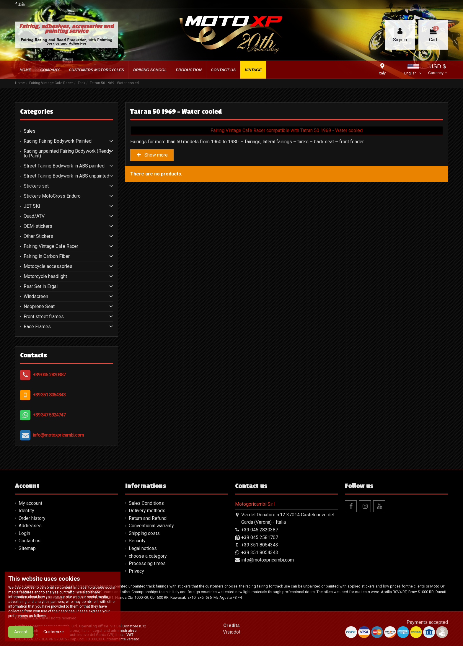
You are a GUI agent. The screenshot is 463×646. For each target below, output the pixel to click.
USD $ (437, 70)
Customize (53, 637)
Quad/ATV (34, 216)
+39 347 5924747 (49, 415)
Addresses (30, 525)
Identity (26, 510)
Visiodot (231, 632)
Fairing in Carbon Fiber (47, 256)
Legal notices (143, 548)
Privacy (136, 571)
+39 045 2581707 (259, 537)
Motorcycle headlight (45, 276)
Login (24, 533)
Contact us (29, 541)
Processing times (147, 563)
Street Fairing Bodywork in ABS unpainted (66, 176)
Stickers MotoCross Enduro (52, 196)
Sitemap (27, 548)
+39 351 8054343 (49, 395)
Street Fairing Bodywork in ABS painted (64, 166)
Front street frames (44, 316)
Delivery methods (147, 510)
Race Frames (37, 326)
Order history (32, 518)
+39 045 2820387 (49, 374)
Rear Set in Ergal (41, 286)
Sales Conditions (146, 503)
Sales (29, 131)
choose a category (148, 556)
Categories (36, 111)
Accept (20, 637)
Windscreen (36, 296)
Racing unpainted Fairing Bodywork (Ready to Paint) (67, 153)
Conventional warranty (151, 525)
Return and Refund (148, 518)
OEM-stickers (38, 226)
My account (30, 503)
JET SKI (32, 206)
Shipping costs (144, 533)
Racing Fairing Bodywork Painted (58, 141)
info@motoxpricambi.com (58, 435)
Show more (152, 155)
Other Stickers (38, 236)
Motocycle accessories (48, 266)
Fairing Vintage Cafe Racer (51, 246)
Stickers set (36, 186)
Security (137, 541)
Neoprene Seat (39, 306)
